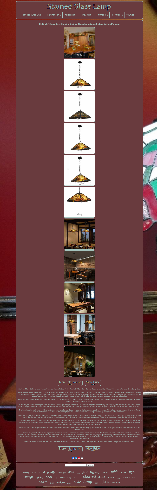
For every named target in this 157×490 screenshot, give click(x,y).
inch (96, 483)
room (133, 478)
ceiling (78, 473)
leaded (62, 478)
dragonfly (49, 472)
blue (101, 477)
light (132, 472)
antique (61, 482)
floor (49, 477)
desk (71, 472)
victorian (115, 482)
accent (123, 472)
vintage (28, 477)
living (69, 478)
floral (85, 472)
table (114, 472)
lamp (87, 481)
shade (43, 482)
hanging (77, 478)
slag (56, 478)
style (77, 482)
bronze (111, 477)
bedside (69, 483)
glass (104, 481)
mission (126, 477)
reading (26, 473)
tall (40, 473)
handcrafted (62, 473)
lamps (106, 472)
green (52, 483)
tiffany (95, 471)
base (34, 472)
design (118, 478)
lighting (39, 477)
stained (89, 476)
